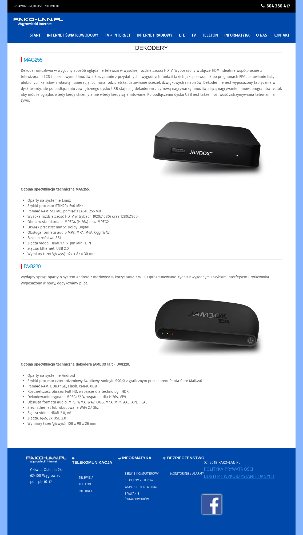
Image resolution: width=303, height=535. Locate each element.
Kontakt (281, 35)
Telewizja (86, 477)
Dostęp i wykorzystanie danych (239, 476)
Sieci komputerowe (140, 480)
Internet (85, 491)
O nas (261, 35)
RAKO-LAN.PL (38, 23)
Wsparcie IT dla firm (141, 487)
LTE (182, 35)
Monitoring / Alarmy (187, 473)
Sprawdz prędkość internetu (36, 6)
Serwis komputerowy (142, 473)
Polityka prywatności (228, 469)
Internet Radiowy (155, 35)
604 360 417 (278, 6)
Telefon (85, 484)
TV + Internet (118, 35)
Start (35, 35)
